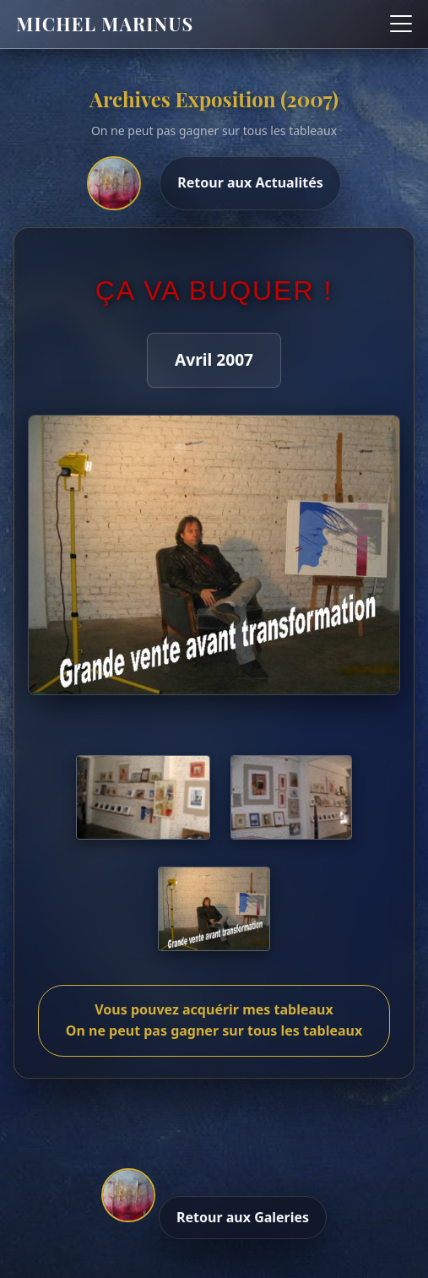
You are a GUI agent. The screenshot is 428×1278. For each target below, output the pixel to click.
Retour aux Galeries (242, 1217)
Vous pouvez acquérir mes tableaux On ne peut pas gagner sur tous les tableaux (214, 1020)
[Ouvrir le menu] (401, 23)
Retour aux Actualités (249, 182)
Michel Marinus (104, 23)
